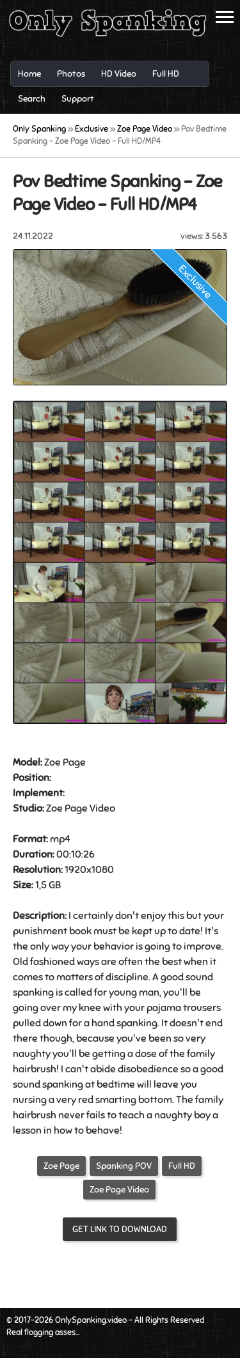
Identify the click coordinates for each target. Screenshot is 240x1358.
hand (103, 1023)
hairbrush (34, 1069)
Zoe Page (61, 1166)
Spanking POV (124, 1166)
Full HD (181, 1166)
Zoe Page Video (119, 1189)
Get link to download (119, 1229)
